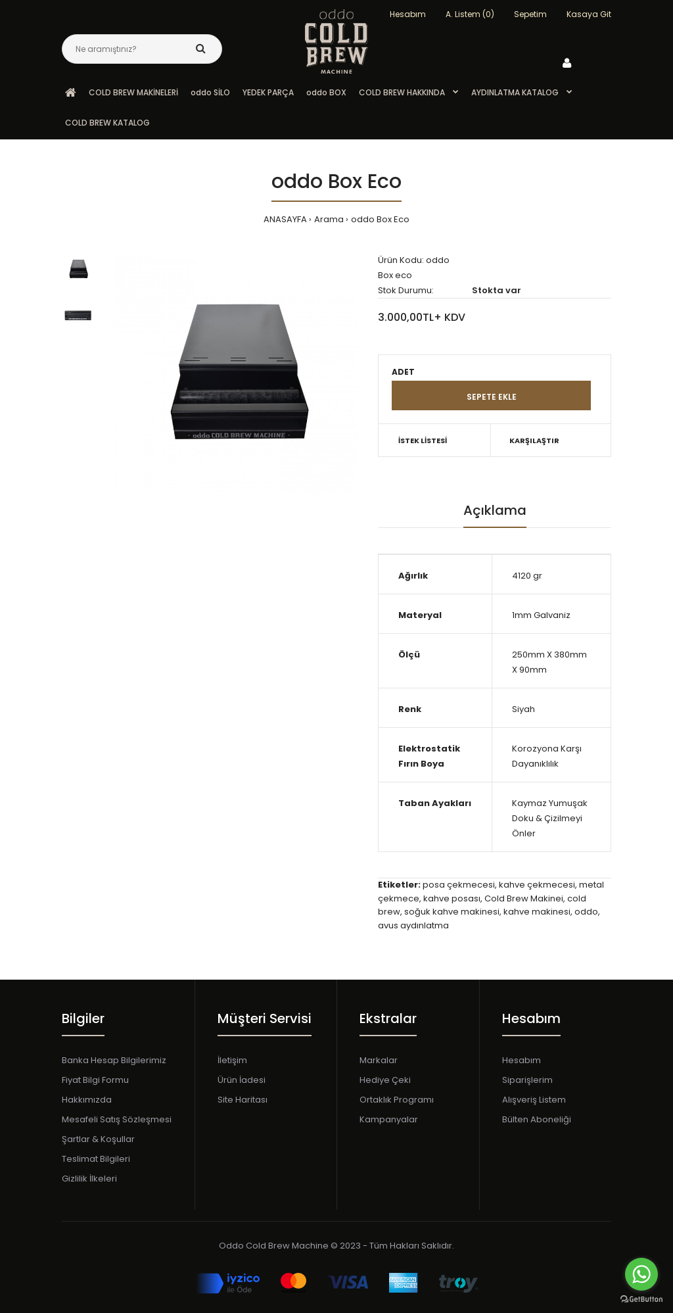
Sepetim (530, 14)
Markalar (379, 1060)
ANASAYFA (285, 219)
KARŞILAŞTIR (534, 440)
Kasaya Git (589, 14)
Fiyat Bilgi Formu (95, 1080)
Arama (329, 219)
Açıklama (494, 510)
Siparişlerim (527, 1080)
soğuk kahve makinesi (451, 911)
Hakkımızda (87, 1099)
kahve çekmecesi (537, 884)
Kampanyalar (389, 1119)
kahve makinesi (536, 911)
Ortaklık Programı (397, 1099)
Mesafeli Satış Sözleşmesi (117, 1119)
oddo (586, 911)
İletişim (232, 1060)
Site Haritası (242, 1099)
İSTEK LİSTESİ (422, 440)
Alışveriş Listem (534, 1099)
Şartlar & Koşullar (98, 1139)
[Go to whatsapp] (641, 1274)
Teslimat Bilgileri (96, 1159)
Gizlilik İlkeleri (89, 1178)
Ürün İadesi (242, 1080)
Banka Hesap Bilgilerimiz (114, 1060)
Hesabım (521, 1060)
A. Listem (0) (470, 14)
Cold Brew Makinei (523, 898)
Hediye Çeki (385, 1080)
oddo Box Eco (380, 219)
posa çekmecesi (459, 884)
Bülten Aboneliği (536, 1119)
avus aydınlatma (413, 925)
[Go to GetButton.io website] (641, 1299)
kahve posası (451, 898)
